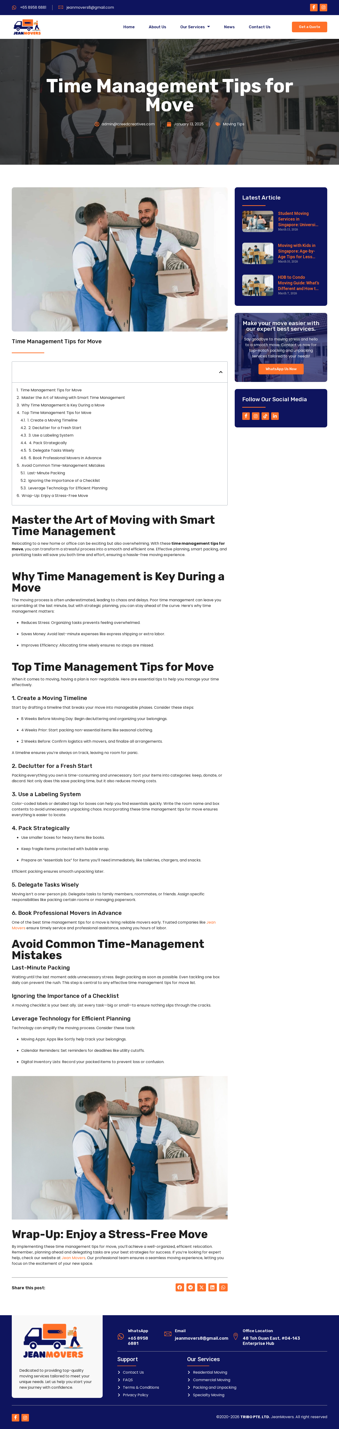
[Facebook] (314, 7)
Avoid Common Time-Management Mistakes (63, 465)
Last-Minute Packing (46, 473)
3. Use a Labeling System (50, 435)
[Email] (167, 1333)
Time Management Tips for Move (51, 390)
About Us (157, 27)
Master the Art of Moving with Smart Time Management (73, 397)
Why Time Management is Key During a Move (63, 405)
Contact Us (259, 27)
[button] (221, 372)
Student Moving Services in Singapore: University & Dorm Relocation (298, 219)
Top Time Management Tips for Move (56, 412)
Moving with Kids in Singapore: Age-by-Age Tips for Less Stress (296, 251)
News (229, 27)
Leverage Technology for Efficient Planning (67, 488)
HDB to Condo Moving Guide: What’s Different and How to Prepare (298, 283)
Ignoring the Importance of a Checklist (64, 480)
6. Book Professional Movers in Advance (65, 458)
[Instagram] (323, 7)
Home (129, 27)
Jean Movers (73, 1258)
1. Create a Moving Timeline (52, 420)
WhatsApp (138, 1330)
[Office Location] (235, 1336)
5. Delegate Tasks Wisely (51, 450)
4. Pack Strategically (48, 443)
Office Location (258, 1330)
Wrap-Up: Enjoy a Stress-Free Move (55, 495)
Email (180, 1330)
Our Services (195, 27)
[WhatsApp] (120, 1336)
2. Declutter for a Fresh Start (54, 427)
